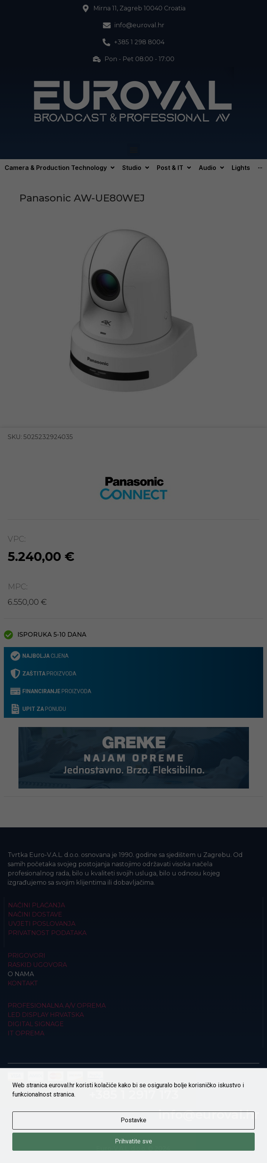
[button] (133, 149)
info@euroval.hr (208, 1114)
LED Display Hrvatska (46, 1014)
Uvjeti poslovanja (41, 923)
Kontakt (23, 983)
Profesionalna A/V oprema (57, 1005)
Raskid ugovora (37, 964)
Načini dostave (35, 914)
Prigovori (26, 955)
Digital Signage (36, 1024)
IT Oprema (26, 1033)
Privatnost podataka (47, 933)
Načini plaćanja (36, 905)
